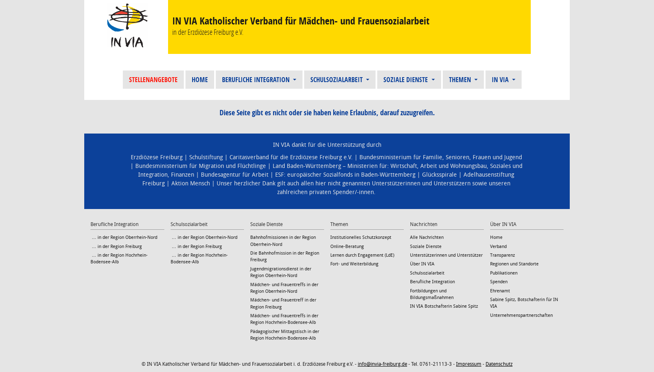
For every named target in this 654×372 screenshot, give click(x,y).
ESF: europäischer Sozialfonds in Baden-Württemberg (345, 174)
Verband (498, 246)
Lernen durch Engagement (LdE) (362, 255)
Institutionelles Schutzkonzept (360, 237)
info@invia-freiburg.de (382, 364)
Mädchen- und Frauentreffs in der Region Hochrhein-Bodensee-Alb (284, 319)
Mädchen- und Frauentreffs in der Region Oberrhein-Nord (284, 288)
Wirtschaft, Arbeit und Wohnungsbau (438, 166)
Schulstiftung (206, 157)
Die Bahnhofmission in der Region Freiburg (284, 256)
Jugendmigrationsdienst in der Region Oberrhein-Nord (280, 272)
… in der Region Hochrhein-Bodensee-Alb (119, 259)
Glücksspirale (439, 174)
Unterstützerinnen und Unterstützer (446, 255)
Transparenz (502, 255)
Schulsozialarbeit (337, 79)
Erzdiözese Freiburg (157, 157)
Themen (461, 79)
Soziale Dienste (406, 79)
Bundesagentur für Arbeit (234, 174)
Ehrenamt (500, 291)
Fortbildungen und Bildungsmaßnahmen (432, 294)
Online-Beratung (347, 246)
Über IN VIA (422, 264)
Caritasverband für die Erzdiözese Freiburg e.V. (291, 157)
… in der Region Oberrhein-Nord (123, 237)
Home (200, 79)
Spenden (499, 281)
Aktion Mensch (190, 183)
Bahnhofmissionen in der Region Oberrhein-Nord (283, 241)
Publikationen (503, 273)
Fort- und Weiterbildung (354, 264)
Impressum (468, 364)
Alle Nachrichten (427, 237)
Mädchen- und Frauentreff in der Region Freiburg (283, 303)
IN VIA (501, 79)
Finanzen (182, 174)
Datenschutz (499, 364)
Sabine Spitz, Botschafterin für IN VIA (524, 303)
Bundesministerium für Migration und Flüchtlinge (200, 166)
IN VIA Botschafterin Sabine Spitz (444, 306)
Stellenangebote (153, 79)
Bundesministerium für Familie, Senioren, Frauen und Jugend (440, 157)
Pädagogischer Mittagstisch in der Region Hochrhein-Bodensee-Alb (284, 335)
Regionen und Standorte (514, 264)
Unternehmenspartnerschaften (521, 315)
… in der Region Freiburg (116, 246)
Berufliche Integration (256, 79)
